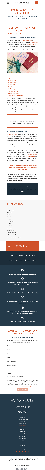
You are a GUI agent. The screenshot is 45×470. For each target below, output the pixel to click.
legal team (35, 42)
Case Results (22, 443)
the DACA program (30, 156)
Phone (8, 353)
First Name (9, 345)
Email (8, 357)
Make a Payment (22, 438)
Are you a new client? (11, 361)
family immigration (27, 40)
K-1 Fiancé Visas (12, 80)
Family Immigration (13, 89)
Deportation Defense (13, 91)
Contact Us (22, 445)
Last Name (9, 349)
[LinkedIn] (19, 451)
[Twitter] (28, 451)
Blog (22, 440)
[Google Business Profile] (16, 451)
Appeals (10, 75)
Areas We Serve (22, 436)
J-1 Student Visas (12, 82)
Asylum (10, 78)
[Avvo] (22, 451)
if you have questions (32, 154)
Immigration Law (22, 433)
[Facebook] (25, 451)
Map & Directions (22, 425)
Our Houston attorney (12, 134)
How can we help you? (11, 365)
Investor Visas (11, 84)
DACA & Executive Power (14, 93)
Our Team (22, 431)
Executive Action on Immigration (16, 95)
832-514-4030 (22, 413)
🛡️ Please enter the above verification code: (16, 376)
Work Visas (11, 86)
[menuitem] (22, 208)
